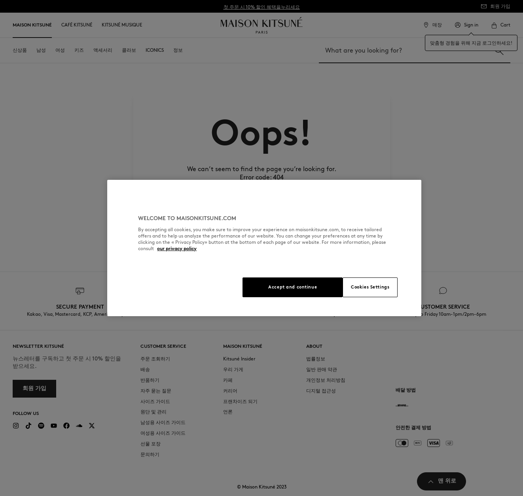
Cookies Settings (370, 287)
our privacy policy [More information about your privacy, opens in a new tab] (177, 248)
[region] (264, 248)
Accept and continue (292, 287)
